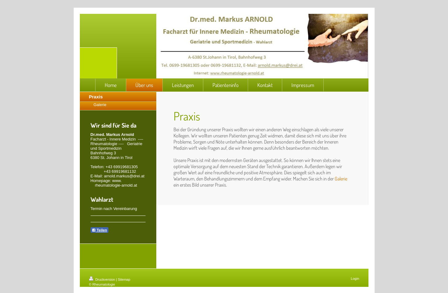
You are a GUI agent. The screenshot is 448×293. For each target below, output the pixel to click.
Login (355, 278)
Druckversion (102, 279)
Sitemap (124, 279)
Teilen (99, 230)
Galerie (341, 179)
